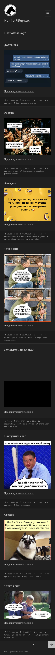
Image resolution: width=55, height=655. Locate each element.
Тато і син (11, 248)
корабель (40, 171)
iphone (41, 424)
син (14, 340)
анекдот (7, 239)
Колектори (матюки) (19, 349)
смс (31, 103)
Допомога (11, 45)
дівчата (35, 236)
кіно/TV (18, 424)
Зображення (12, 100)
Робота (9, 112)
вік (18, 239)
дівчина (29, 239)
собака (38, 576)
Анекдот (10, 183)
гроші (22, 239)
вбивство (8, 426)
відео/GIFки (9, 424)
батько (33, 337)
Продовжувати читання (19, 91)
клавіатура (25, 505)
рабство (7, 173)
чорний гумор (28, 424)
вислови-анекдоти (12, 236)
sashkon (39, 100)
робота (15, 173)
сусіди (42, 236)
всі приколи (26, 236)
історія (15, 171)
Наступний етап (15, 436)
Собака (9, 514)
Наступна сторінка (51, 644)
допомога (25, 103)
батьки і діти (9, 337)
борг (18, 103)
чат (35, 103)
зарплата (8, 340)
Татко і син (12, 586)
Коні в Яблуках (17, 20)
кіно (15, 426)
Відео (9, 421)
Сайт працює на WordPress (16, 651)
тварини (16, 576)
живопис (31, 171)
